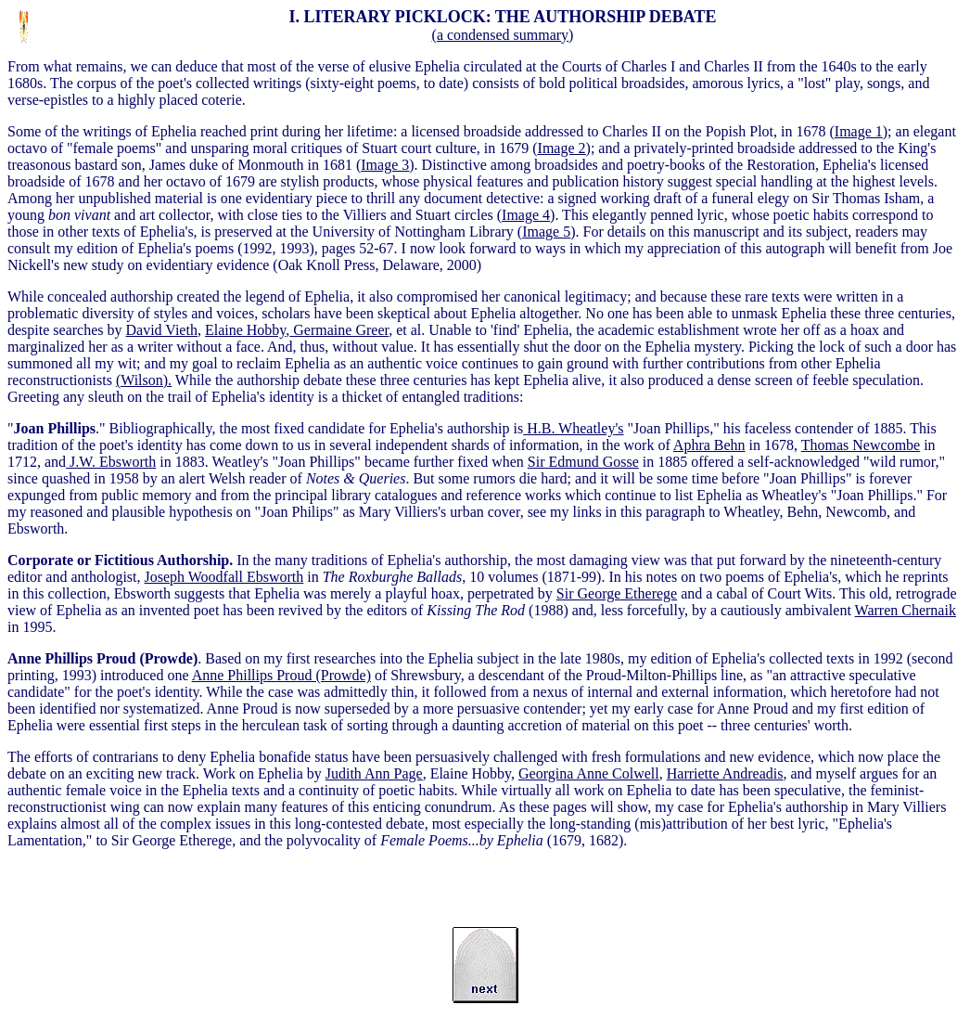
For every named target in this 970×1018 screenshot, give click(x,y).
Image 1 (859, 131)
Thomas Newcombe (860, 445)
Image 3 (385, 165)
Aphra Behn (709, 445)
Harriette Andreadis (725, 773)
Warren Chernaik (905, 610)
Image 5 (546, 231)
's (573, 428)
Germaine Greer (339, 330)
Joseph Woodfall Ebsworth (224, 577)
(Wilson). (144, 380)
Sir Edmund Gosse (583, 462)
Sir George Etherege (616, 593)
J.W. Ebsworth (111, 462)
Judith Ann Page (374, 773)
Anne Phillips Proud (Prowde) (281, 675)
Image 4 (526, 215)
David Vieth (162, 330)
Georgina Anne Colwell (588, 773)
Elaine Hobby (245, 330)
